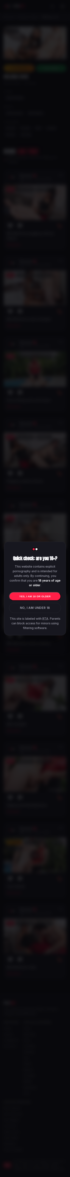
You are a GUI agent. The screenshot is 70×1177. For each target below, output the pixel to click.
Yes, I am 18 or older (35, 596)
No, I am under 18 (35, 608)
